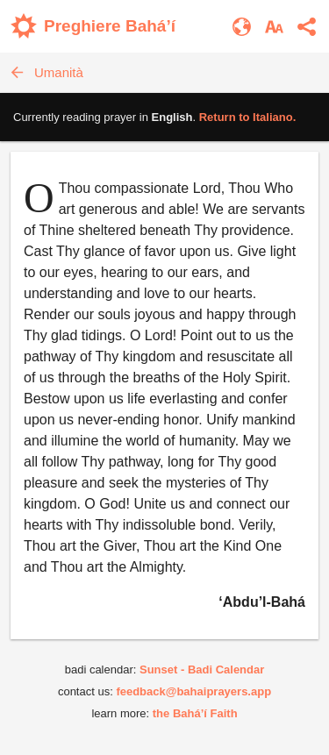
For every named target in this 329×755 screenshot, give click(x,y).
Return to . (248, 117)
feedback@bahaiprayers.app (193, 691)
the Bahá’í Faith (195, 713)
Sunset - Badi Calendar (201, 669)
